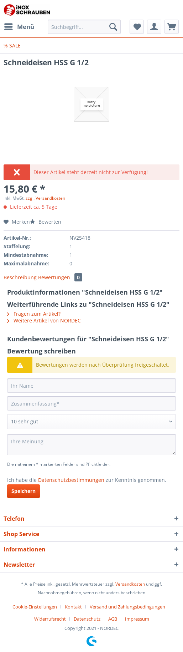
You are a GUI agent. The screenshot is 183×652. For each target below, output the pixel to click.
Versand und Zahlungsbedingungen (127, 606)
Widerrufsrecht (50, 619)
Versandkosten (130, 584)
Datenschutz (87, 619)
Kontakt (73, 606)
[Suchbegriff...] (84, 27)
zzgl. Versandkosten (45, 198)
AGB (112, 619)
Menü (19, 26)
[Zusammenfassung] (91, 403)
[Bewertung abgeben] (91, 421)
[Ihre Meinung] (91, 444)
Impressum (137, 619)
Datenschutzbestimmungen (71, 480)
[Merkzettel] (137, 27)
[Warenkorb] (171, 27)
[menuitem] (19, 27)
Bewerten (45, 221)
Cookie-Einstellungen (34, 606)
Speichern (23, 491)
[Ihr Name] (91, 385)
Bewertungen (60, 277)
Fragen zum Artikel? (34, 313)
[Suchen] (113, 27)
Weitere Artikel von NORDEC (44, 320)
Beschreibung (20, 277)
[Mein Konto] (154, 27)
